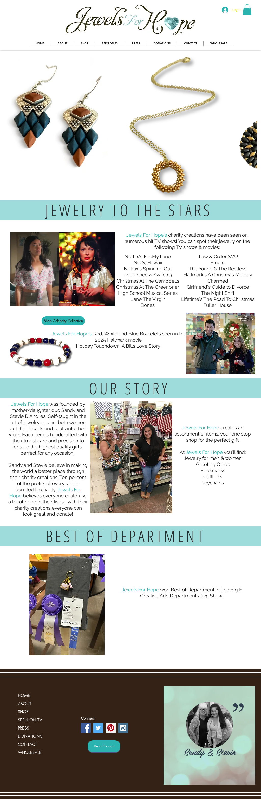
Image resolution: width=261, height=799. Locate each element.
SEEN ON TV (30, 720)
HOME (24, 695)
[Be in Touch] (104, 746)
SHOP (23, 711)
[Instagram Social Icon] (123, 728)
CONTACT (27, 744)
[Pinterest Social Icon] (111, 728)
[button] (247, 9)
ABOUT (24, 703)
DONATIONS (30, 736)
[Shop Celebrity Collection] (63, 320)
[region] (209, 735)
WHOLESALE (29, 752)
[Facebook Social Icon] (86, 728)
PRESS (23, 728)
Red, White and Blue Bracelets (127, 334)
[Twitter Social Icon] (98, 728)
